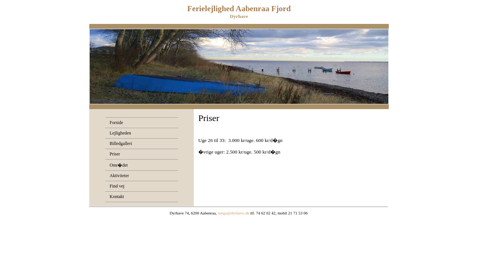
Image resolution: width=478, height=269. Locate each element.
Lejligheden (120, 133)
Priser (115, 154)
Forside (116, 122)
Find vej (117, 186)
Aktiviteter (119, 175)
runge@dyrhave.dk (233, 213)
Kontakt (117, 196)
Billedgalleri (121, 143)
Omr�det (119, 165)
